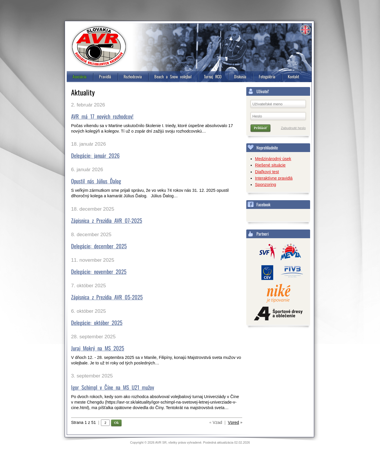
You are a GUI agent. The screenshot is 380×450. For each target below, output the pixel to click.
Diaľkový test (267, 171)
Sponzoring (265, 184)
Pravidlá (105, 76)
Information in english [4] (305, 30)
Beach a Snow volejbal (172, 76)
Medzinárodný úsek (273, 158)
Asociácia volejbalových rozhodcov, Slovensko (99, 46)
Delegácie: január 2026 (95, 155)
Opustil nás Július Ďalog (96, 181)
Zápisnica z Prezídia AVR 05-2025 (107, 297)
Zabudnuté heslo (293, 128)
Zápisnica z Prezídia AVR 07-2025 (106, 220)
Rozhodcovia (133, 76)
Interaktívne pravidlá (274, 178)
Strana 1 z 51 (85, 422)
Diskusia (240, 76)
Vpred (233, 422)
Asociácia (79, 76)
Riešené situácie (270, 165)
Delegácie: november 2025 (98, 271)
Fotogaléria (267, 76)
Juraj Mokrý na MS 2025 (97, 348)
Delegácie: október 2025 (96, 322)
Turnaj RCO (213, 76)
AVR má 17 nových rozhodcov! (102, 116)
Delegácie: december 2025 (99, 246)
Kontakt (293, 76)
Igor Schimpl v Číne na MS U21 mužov (112, 387)
